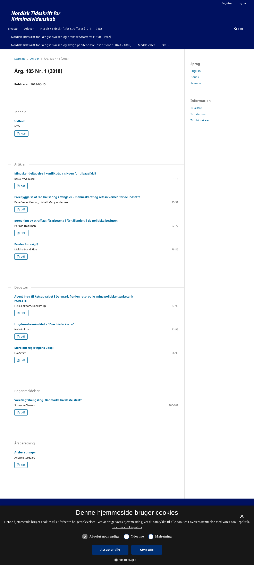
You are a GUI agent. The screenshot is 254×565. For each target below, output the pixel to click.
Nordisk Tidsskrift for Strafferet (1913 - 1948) (71, 29)
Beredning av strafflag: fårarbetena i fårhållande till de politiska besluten (66, 221)
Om (164, 45)
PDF (23, 133)
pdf (22, 186)
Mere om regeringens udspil (34, 348)
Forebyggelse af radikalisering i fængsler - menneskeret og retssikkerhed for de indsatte (77, 197)
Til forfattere (197, 114)
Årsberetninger (25, 452)
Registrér (227, 3)
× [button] (241, 517)
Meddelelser (146, 45)
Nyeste (13, 29)
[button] (127, 560)
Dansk (194, 77)
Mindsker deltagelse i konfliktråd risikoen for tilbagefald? (55, 173)
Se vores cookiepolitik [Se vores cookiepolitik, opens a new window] (127, 527)
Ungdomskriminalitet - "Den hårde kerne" (44, 324)
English (195, 71)
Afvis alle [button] (147, 550)
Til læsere (196, 108)
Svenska (196, 83)
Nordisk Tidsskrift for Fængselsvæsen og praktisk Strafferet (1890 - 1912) (61, 37)
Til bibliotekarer (199, 120)
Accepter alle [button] (110, 549)
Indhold (19, 121)
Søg (238, 29)
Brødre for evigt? (26, 244)
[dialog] (127, 535)
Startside (19, 58)
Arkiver (29, 29)
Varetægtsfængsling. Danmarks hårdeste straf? (48, 400)
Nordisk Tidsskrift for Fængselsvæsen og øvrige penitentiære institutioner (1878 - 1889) (71, 45)
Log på (241, 3)
